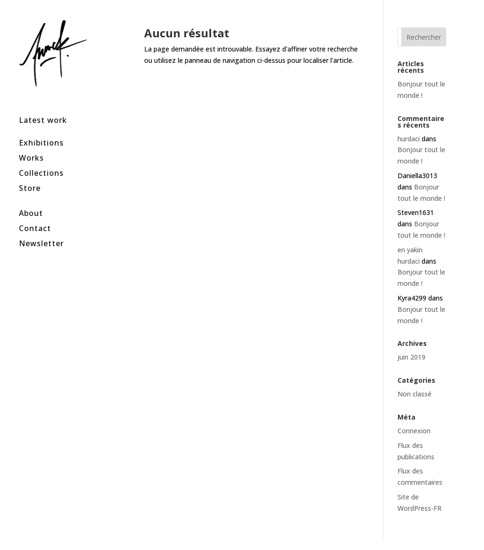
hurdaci (409, 138)
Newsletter (41, 230)
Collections (41, 160)
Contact (35, 215)
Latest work (43, 107)
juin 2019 (411, 356)
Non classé (415, 393)
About (31, 200)
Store (30, 176)
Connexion (414, 430)
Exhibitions (41, 130)
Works (31, 145)
